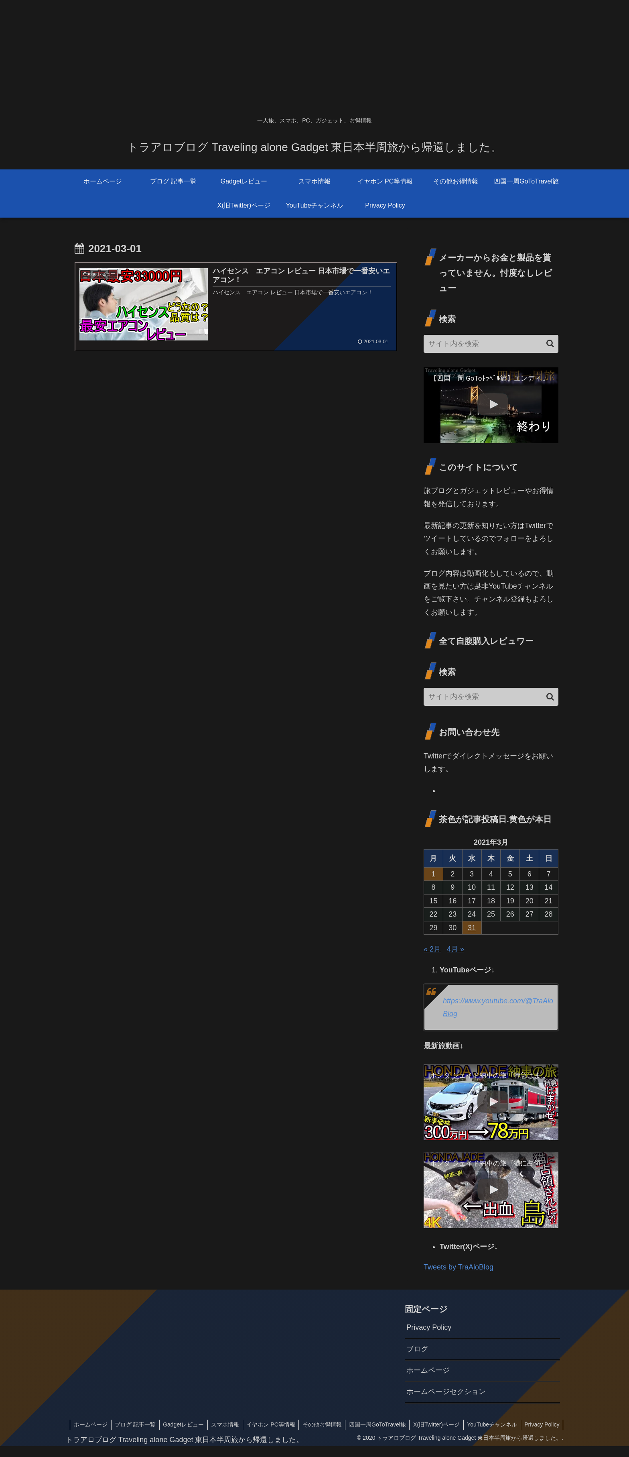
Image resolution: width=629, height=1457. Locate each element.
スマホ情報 (262, 1424)
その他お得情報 (360, 1424)
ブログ (417, 1349)
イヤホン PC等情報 (308, 1424)
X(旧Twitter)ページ (477, 1424)
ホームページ (428, 1370)
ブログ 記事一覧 (169, 1424)
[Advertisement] (240, 56)
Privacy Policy (428, 1327)
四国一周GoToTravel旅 (417, 1424)
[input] (491, 344)
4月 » (455, 949)
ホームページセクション (446, 1392)
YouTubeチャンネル (534, 1424)
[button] (550, 343)
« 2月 (432, 949)
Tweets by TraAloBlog (458, 1267)
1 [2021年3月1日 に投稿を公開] (433, 874)
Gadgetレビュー (218, 1424)
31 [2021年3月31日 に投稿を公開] (472, 928)
